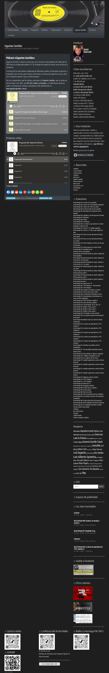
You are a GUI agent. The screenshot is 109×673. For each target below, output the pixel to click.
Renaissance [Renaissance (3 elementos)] (97, 463)
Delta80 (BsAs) (78, 84)
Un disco (75, 190)
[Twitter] (12, 190)
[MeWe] (29, 190)
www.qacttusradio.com (84, 76)
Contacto (75, 413)
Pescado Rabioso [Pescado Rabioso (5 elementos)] (83, 460)
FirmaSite (10, 672)
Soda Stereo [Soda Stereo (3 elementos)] (89, 466)
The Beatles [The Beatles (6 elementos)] (94, 469)
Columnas (45, 30)
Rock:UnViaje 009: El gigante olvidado (83, 385)
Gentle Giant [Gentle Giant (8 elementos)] (96, 441)
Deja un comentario (33, 198)
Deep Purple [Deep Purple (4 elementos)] (91, 435)
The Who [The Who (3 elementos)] (101, 469)
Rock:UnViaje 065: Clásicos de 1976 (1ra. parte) (86, 207)
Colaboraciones (56, 30)
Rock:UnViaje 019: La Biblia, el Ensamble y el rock (86, 356)
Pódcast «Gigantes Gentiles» (20, 57)
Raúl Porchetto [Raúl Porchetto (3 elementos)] (91, 463)
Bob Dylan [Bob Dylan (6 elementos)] (94, 431)
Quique (18, 198)
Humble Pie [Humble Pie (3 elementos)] (89, 446)
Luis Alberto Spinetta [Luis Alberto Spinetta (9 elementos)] (84, 456)
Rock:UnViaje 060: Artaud (80, 219)
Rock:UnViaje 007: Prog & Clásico (82, 390)
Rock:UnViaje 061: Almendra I (81, 217)
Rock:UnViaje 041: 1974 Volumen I (82, 288)
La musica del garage (81, 92)
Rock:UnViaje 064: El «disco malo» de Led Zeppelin (87, 209)
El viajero (25, 30)
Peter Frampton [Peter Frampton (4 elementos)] (94, 460)
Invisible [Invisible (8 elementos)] (96, 445)
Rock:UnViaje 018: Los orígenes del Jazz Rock (85, 358)
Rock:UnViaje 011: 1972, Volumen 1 (82, 381)
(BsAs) (89, 89)
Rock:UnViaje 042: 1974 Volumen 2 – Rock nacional (86, 285)
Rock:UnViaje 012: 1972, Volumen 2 (82, 379)
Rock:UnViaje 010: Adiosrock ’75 (82, 383)
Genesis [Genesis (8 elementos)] (86, 441)
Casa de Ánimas (77, 171)
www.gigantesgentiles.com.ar (16, 88)
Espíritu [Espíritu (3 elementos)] (96, 438)
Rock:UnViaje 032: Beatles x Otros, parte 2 (84, 309)
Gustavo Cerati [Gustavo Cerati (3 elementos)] (83, 446)
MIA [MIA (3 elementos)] (97, 457)
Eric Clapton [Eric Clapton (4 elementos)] (90, 438)
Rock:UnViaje (76, 188)
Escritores (92, 30)
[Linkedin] (21, 190)
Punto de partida (13, 30)
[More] (41, 190)
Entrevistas (68, 30)
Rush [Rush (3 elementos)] (86, 466)
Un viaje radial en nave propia (81, 407)
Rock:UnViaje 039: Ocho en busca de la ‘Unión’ (85, 292)
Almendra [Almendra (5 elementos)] (76, 431)
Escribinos (11, 35)
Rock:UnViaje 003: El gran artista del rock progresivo (87, 400)
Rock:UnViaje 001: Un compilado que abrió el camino (87, 405)
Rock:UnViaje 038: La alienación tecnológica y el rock (87, 294)
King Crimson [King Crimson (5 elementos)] (97, 449)
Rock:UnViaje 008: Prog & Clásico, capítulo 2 (85, 388)
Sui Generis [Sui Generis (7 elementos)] (84, 468)
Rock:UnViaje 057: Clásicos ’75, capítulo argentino (86, 228)
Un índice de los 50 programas (81, 251)
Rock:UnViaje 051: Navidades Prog (82, 249)
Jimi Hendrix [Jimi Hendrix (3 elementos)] (89, 449)
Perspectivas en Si (78, 186)
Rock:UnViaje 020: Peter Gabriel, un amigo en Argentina (88, 354)
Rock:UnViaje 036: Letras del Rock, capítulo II (85, 300)
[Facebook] (8, 190)
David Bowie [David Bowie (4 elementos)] (83, 435)
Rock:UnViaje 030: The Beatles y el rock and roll (86, 313)
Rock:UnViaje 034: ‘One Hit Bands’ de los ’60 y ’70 (86, 305)
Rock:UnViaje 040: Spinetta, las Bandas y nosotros (87, 290)
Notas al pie (76, 183)
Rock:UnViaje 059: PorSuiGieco (81, 222)
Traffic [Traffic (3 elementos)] (74, 473)
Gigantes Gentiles (80, 30)
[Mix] (33, 190)
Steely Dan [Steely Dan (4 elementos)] (95, 466)
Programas (34, 30)
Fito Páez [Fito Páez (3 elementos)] (100, 438)
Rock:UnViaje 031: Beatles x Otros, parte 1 (84, 311)
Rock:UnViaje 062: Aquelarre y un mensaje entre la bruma (88, 215)
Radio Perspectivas (80, 89)
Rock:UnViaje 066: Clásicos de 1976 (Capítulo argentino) (88, 205)
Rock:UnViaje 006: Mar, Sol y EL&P (82, 392)
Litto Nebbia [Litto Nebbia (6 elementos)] (98, 453)
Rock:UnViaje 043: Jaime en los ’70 (82, 283)
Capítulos (76, 169)
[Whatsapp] (37, 190)
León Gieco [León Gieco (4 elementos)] (89, 453)
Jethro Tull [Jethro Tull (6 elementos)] (82, 449)
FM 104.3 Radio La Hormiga (36, 83)
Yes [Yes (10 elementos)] (84, 473)
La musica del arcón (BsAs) (82, 87)
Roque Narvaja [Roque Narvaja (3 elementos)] (81, 466)
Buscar (101, 486)
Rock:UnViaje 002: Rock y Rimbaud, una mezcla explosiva (88, 403)
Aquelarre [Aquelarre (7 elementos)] (85, 430)
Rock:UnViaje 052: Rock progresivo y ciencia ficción (87, 247)
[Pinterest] (25, 190)
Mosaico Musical (77, 181)
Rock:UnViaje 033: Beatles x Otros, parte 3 (84, 307)
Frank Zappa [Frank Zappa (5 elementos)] (77, 442)
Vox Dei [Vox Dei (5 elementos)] (79, 473)
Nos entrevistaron (78, 411)
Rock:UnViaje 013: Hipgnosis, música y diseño (85, 377)
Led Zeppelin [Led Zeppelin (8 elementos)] (79, 452)
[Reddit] (16, 190)
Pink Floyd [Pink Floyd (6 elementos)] (83, 463)
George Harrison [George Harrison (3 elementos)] (76, 446)
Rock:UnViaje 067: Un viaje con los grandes (85, 202)
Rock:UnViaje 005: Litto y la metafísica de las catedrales (88, 394)
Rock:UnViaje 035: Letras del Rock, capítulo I (85, 302)
